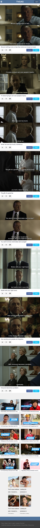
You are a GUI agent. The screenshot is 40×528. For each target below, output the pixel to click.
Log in (36, 1)
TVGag (20, 1)
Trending (17, 523)
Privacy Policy (24, 525)
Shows (6, 523)
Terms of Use (31, 525)
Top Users (22, 523)
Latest (13, 523)
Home (2, 523)
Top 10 (9, 523)
